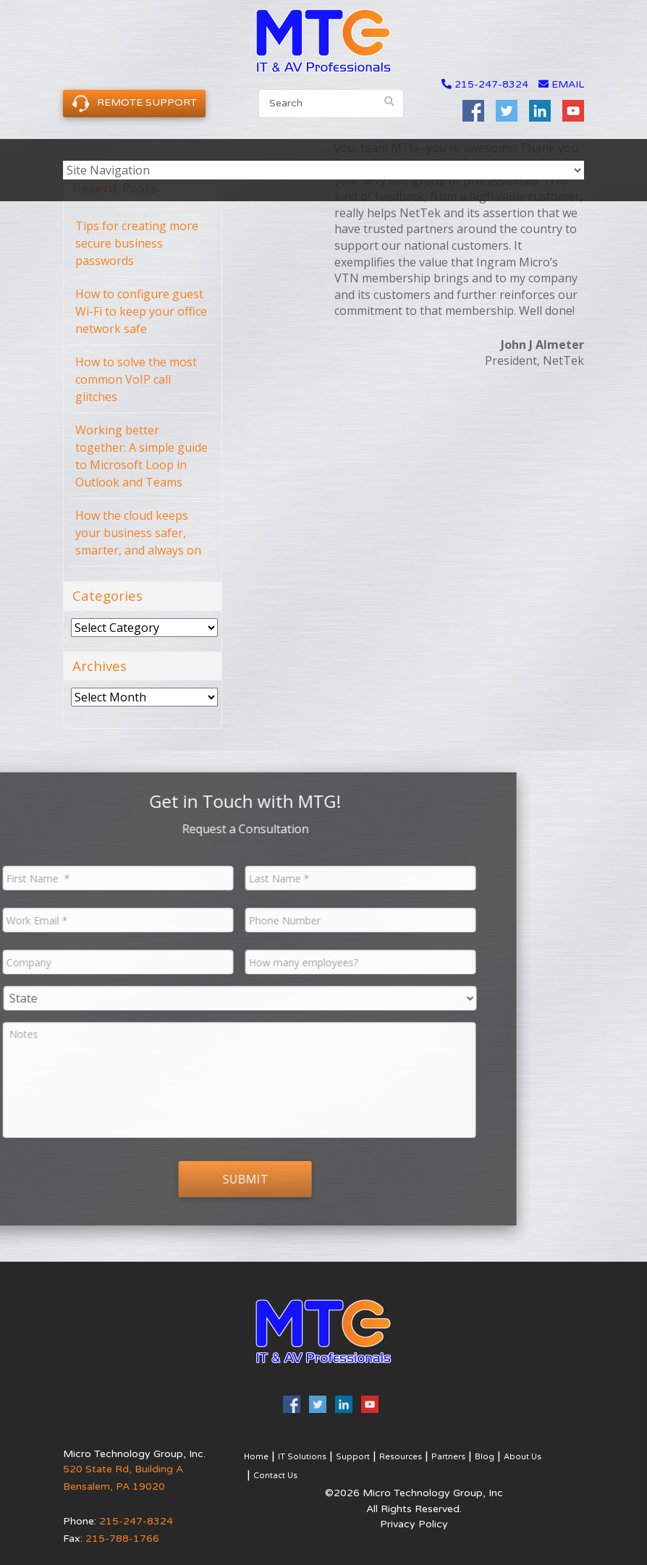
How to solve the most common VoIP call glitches (136, 379)
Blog (484, 1456)
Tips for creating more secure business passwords (136, 243)
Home (256, 1456)
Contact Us (275, 1475)
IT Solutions (302, 1456)
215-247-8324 (491, 84)
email (561, 84)
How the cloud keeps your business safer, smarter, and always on (138, 532)
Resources (400, 1456)
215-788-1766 (122, 1538)
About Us (522, 1456)
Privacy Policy (414, 1524)
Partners (448, 1456)
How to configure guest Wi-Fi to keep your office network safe (141, 311)
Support (353, 1456)
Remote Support (134, 103)
